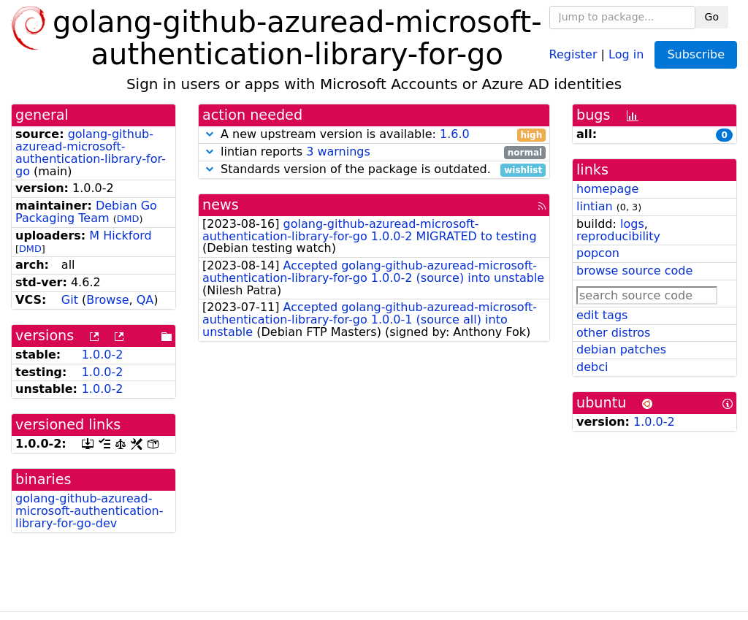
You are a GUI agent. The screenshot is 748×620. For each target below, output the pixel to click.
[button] (209, 134)
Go (712, 17)
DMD (128, 218)
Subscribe (696, 54)
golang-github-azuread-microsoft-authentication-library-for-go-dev (89, 510)
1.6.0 (455, 134)
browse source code (634, 271)
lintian (594, 206)
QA (145, 300)
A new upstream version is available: (374, 135)
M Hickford (120, 235)
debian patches (621, 349)
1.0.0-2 (102, 354)
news (220, 204)
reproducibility (618, 236)
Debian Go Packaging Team (86, 212)
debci (592, 367)
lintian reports (374, 152)
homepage (607, 189)
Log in (626, 54)
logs (632, 224)
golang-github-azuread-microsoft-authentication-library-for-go (90, 152)
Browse (107, 300)
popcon (597, 253)
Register (573, 54)
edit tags (601, 315)
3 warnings (338, 151)
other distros (613, 333)
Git (69, 300)
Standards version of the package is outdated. (374, 170)
